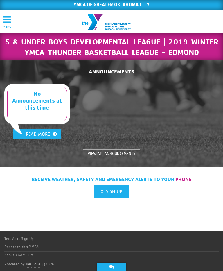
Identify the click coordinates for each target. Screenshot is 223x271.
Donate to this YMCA (21, 247)
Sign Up (111, 191)
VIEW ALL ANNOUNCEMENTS (111, 154)
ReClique (33, 264)
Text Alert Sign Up (19, 239)
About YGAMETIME (19, 255)
